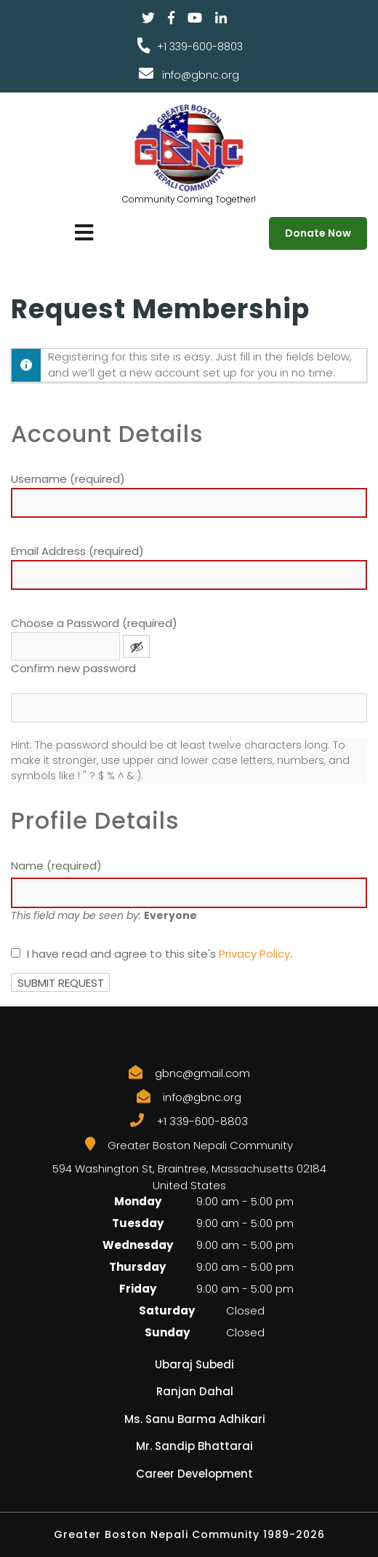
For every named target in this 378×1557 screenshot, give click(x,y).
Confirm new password (73, 668)
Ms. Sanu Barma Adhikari (194, 1419)
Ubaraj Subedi (194, 1364)
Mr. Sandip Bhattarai (194, 1446)
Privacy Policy (254, 953)
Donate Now (318, 233)
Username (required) (68, 478)
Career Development (194, 1473)
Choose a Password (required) (94, 623)
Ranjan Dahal (194, 1391)
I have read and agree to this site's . (151, 953)
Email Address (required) (77, 551)
